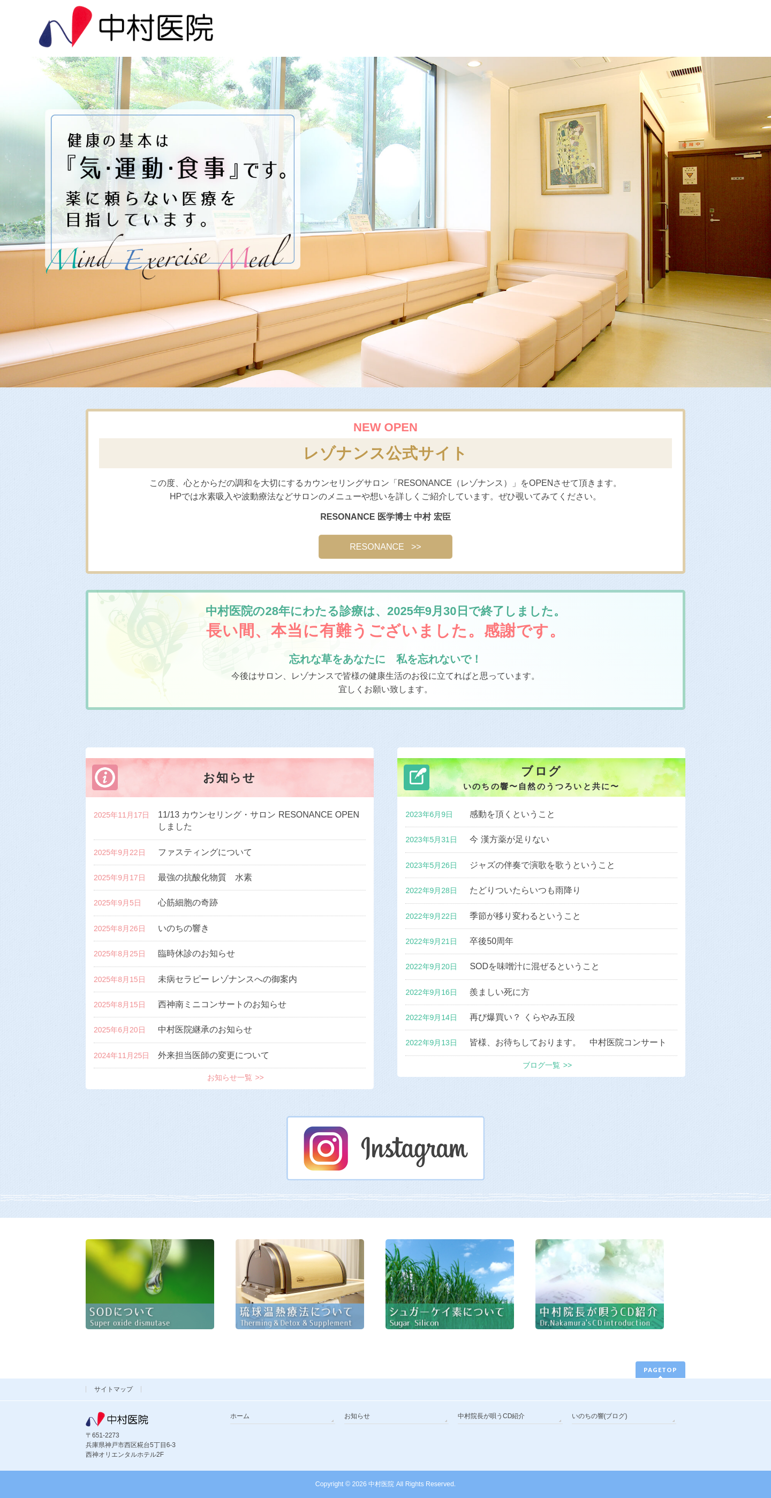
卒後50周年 (491, 941)
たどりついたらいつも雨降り (525, 890)
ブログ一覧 (541, 1065)
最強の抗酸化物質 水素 (205, 877)
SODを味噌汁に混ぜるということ (535, 966)
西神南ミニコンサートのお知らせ (222, 1004)
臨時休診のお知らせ (196, 953)
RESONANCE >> (385, 546)
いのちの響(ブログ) (600, 1416)
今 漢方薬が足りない (509, 839)
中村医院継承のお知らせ (205, 1029)
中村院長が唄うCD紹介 (491, 1416)
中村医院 (381, 1484)
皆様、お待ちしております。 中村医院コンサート (568, 1042)
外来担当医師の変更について (213, 1055)
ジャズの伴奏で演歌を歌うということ (542, 865)
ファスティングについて (205, 852)
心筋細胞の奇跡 (188, 902)
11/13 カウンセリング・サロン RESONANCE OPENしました (258, 820)
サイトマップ (113, 1389)
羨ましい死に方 (500, 992)
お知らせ (357, 1416)
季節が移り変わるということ (525, 915)
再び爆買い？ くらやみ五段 (522, 1017)
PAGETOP (660, 1369)
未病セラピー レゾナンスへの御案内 (227, 979)
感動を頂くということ (512, 814)
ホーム (240, 1416)
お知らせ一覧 (229, 1078)
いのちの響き (183, 928)
